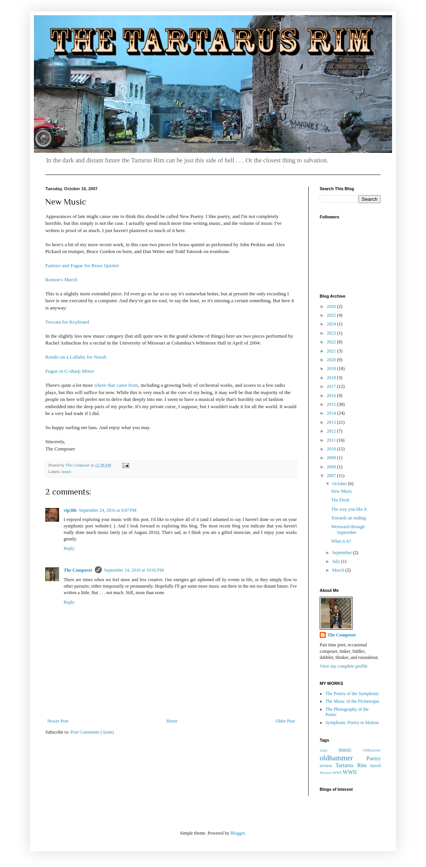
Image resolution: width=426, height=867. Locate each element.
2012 (332, 431)
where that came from (116, 385)
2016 (332, 395)
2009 (332, 457)
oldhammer (336, 758)
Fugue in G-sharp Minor (69, 371)
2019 (332, 368)
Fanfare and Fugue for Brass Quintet (82, 265)
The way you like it (349, 509)
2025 (332, 315)
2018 (332, 377)
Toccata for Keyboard (67, 322)
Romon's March (61, 279)
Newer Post (58, 721)
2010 (332, 449)
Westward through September (348, 529)
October (340, 483)
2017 (332, 386)
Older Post (285, 721)
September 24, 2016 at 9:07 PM (107, 510)
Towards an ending (348, 518)
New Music (341, 491)
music (66, 471)
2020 (332, 359)
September (342, 552)
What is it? (341, 541)
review (326, 765)
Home (172, 721)
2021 (332, 351)
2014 (332, 413)
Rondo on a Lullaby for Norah (75, 357)
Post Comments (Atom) (92, 732)
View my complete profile (344, 666)
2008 (332, 467)
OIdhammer (372, 750)
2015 (332, 404)
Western (326, 773)
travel (375, 765)
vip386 (70, 510)
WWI (337, 772)
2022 (332, 342)
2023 (332, 333)
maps (323, 750)
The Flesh (340, 500)
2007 (332, 475)
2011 (332, 440)
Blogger (238, 833)
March (338, 570)
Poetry (373, 758)
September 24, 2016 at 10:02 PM (134, 570)
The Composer (78, 570)
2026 (332, 306)
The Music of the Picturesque (352, 701)
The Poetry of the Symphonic (352, 693)
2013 (332, 422)
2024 (332, 324)
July (336, 561)
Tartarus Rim (351, 765)
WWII (350, 772)
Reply (69, 548)
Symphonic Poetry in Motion (352, 722)
